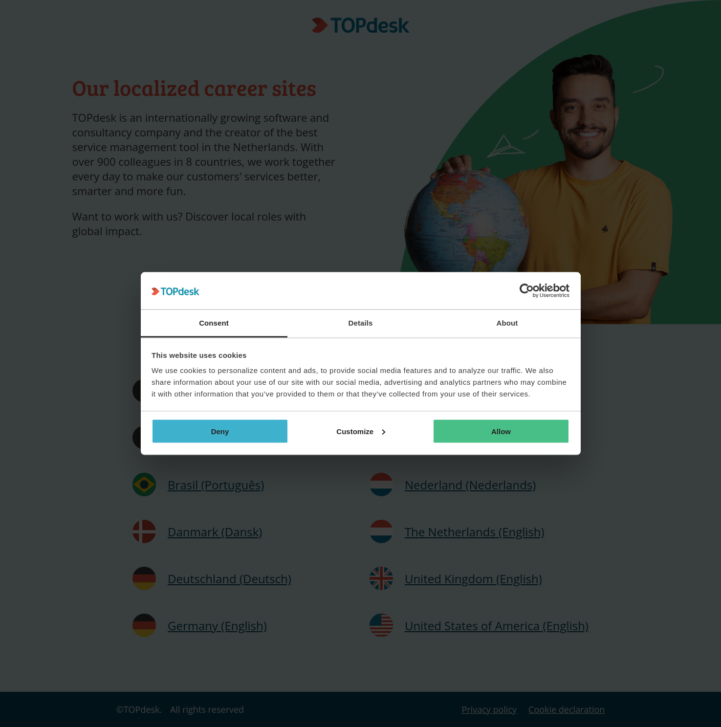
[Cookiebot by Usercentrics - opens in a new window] (526, 291)
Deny (220, 431)
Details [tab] (361, 323)
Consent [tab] (214, 323)
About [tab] (507, 323)
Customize (360, 431)
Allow (501, 431)
